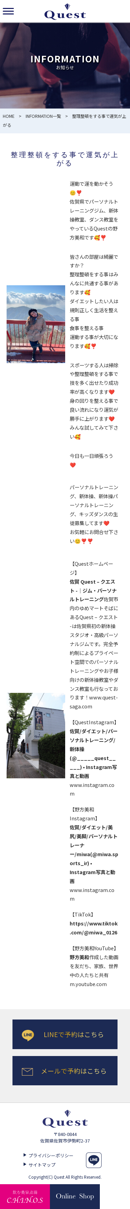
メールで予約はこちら (74, 1070)
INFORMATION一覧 (43, 116)
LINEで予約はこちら (74, 1034)
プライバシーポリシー (50, 1155)
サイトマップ (41, 1164)
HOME (9, 116)
